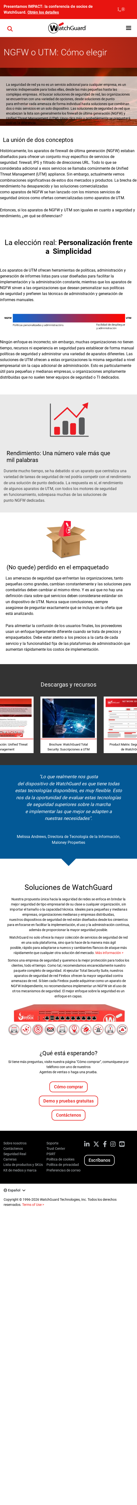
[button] (128, 28)
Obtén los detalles (43, 12)
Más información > (109, 953)
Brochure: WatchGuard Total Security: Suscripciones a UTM (68, 747)
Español (14, 1190)
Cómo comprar (68, 1086)
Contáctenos (68, 1115)
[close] (121, 9)
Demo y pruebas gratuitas (68, 1100)
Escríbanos (99, 1160)
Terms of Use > (33, 1205)
